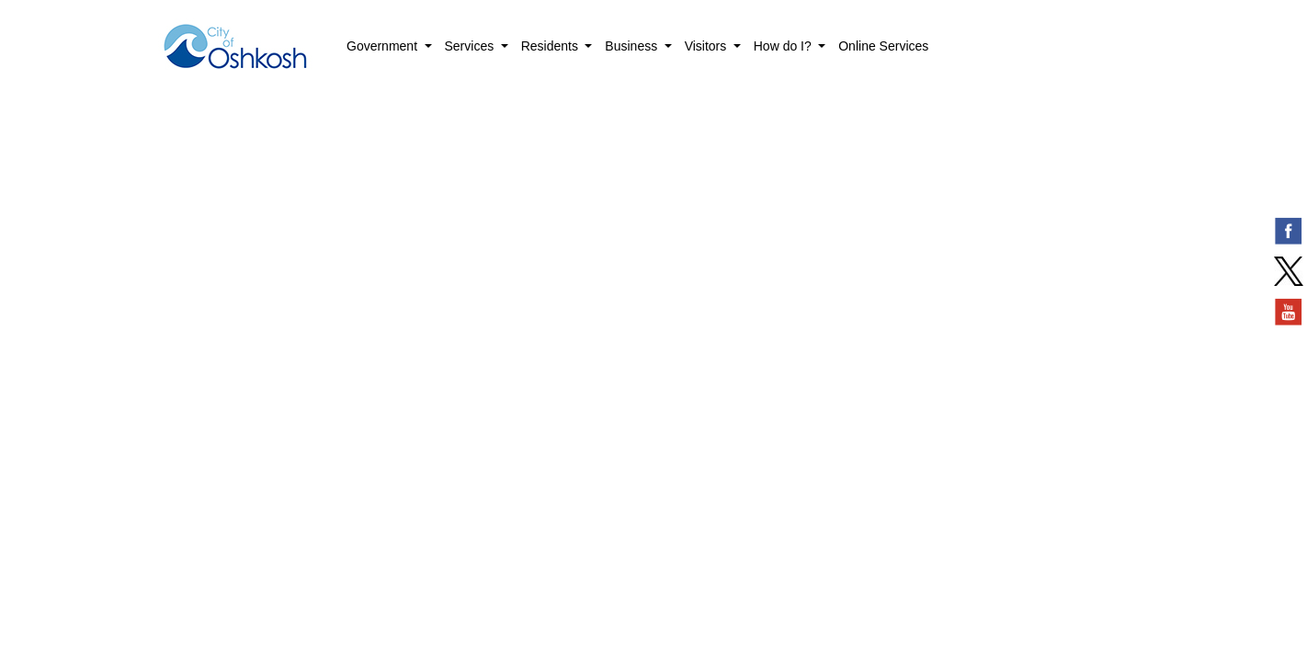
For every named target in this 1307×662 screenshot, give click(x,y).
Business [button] (633, 46)
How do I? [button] (784, 46)
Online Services (883, 46)
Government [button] (384, 46)
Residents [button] (551, 46)
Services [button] (471, 46)
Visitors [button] (708, 46)
